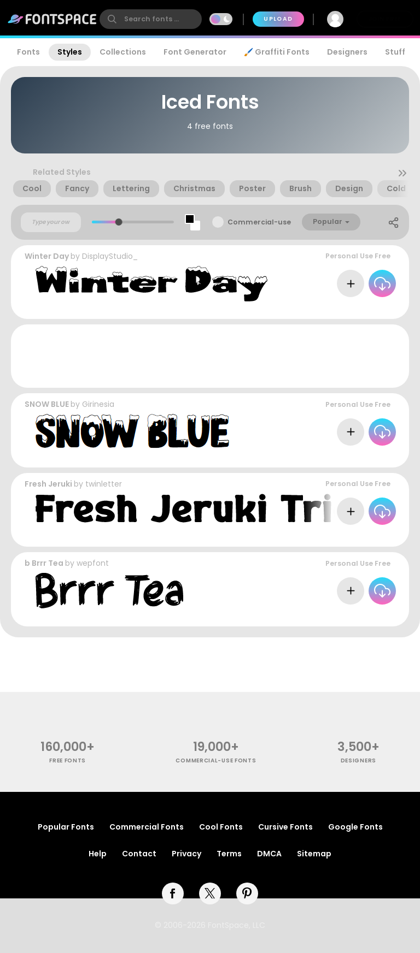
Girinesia (98, 404)
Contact (139, 853)
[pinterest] (247, 893)
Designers (347, 51)
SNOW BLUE (47, 404)
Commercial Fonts (146, 826)
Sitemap (314, 853)
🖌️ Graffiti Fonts (277, 51)
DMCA (269, 853)
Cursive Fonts (285, 826)
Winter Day (47, 256)
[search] (151, 19)
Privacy (186, 853)
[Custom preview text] (51, 222)
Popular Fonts (66, 826)
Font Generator (195, 51)
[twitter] (210, 893)
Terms (229, 853)
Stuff (395, 51)
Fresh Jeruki (48, 483)
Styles (69, 51)
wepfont (93, 563)
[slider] (118, 222)
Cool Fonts (221, 826)
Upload (278, 19)
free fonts (67, 760)
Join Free (385, 19)
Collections (123, 51)
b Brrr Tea (44, 563)
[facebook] (173, 893)
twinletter (103, 483)
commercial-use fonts (216, 760)
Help (98, 853)
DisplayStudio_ (110, 256)
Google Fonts (355, 826)
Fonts (28, 51)
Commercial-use (259, 222)
